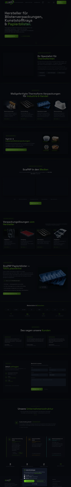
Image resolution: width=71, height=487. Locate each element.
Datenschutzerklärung (38, 473)
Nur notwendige (34, 483)
